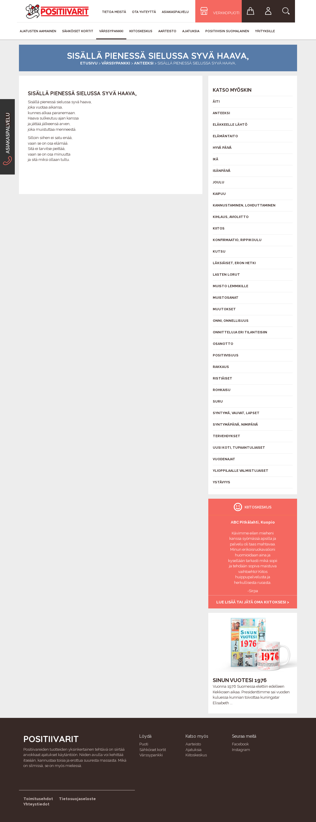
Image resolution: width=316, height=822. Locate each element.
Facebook (240, 744)
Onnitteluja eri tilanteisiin (240, 332)
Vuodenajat (224, 459)
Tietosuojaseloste (77, 799)
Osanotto (223, 344)
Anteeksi (144, 63)
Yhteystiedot (36, 804)
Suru (218, 401)
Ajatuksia (190, 31)
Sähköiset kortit (77, 31)
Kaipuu (219, 194)
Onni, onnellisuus (231, 321)
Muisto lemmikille (230, 286)
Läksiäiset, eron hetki (234, 263)
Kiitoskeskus (140, 31)
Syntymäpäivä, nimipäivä (235, 425)
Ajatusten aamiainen (38, 31)
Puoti (143, 744)
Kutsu (219, 251)
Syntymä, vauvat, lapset (236, 413)
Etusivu (89, 63)
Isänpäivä (221, 171)
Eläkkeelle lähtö (230, 125)
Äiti (216, 102)
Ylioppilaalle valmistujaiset (240, 471)
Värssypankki (111, 31)
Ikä (215, 159)
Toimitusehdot (38, 799)
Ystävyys (221, 482)
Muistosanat (225, 298)
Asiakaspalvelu (175, 12)
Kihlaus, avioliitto (231, 217)
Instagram (241, 749)
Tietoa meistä (114, 12)
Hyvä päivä (222, 148)
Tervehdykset (226, 436)
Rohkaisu (221, 390)
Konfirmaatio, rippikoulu (237, 240)
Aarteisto (167, 31)
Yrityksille (265, 31)
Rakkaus (221, 367)
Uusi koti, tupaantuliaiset (239, 448)
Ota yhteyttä (144, 12)
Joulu (218, 182)
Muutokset (224, 309)
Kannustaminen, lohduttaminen (244, 205)
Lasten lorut (226, 275)
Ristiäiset (222, 378)
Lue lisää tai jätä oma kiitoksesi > (252, 602)
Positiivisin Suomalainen (227, 31)
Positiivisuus (225, 355)
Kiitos (219, 228)
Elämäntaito (225, 136)
